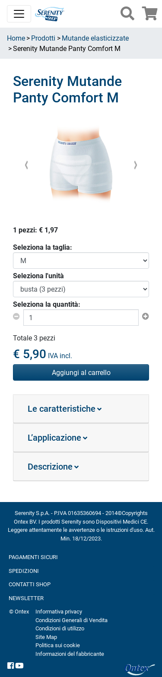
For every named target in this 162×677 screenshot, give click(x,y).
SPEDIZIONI (24, 571)
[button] (127, 13)
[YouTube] (19, 665)
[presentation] (26, 164)
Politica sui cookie (57, 645)
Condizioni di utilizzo (59, 628)
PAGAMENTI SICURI (33, 557)
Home (16, 37)
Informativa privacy (58, 611)
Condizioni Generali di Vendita (71, 620)
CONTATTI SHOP (30, 584)
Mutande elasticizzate (95, 37)
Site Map (46, 637)
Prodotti (43, 37)
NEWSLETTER (26, 598)
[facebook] (10, 665)
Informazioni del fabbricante (69, 654)
